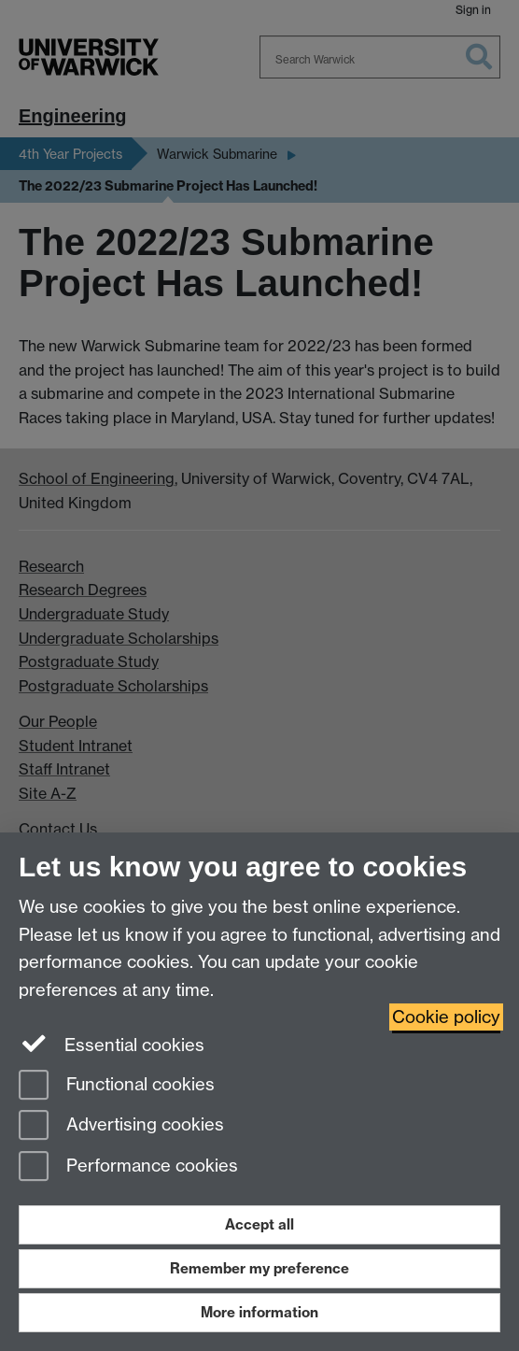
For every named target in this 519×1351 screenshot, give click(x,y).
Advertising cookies (121, 1126)
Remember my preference (259, 1268)
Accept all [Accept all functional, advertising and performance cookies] (259, 1224)
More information (259, 1312)
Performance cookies (128, 1167)
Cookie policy (446, 1017)
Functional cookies (117, 1086)
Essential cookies (111, 1043)
